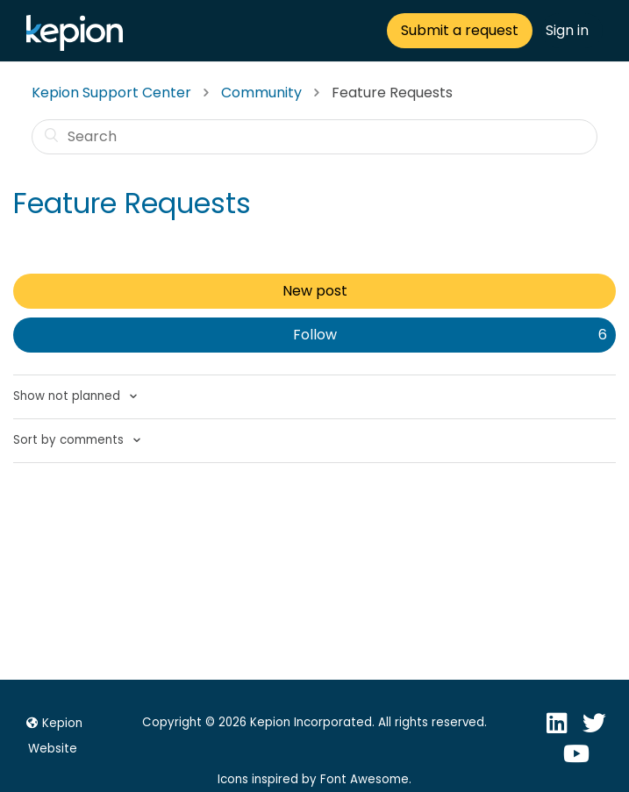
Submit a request (459, 30)
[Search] (314, 136)
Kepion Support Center (111, 92)
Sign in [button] (567, 30)
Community (261, 92)
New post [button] (314, 291)
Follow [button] (315, 335)
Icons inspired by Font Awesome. (314, 779)
